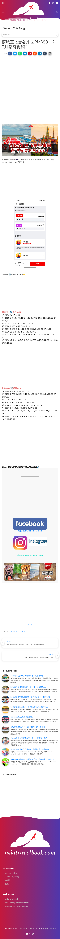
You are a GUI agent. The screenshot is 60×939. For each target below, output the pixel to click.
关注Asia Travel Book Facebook (30, 531)
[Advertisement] (30, 73)
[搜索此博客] (30, 34)
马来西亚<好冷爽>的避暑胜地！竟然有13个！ (28, 675)
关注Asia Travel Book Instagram (30, 555)
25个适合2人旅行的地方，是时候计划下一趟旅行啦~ (31, 697)
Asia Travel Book (25, 928)
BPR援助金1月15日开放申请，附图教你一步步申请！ (31, 749)
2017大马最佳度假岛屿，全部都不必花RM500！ (29, 687)
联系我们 (8, 880)
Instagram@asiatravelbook (17, 906)
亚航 (7, 883)
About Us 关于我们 (12, 876)
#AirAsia (21, 631)
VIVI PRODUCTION (49, 928)
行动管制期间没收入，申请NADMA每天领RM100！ (30, 707)
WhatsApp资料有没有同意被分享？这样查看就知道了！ (32, 759)
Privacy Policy (11, 873)
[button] (10, 53)
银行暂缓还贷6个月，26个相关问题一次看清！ (29, 727)
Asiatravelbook (11, 899)
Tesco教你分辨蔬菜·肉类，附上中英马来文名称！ (30, 738)
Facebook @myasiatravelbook (18, 902)
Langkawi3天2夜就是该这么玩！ (23, 717)
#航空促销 (13, 631)
